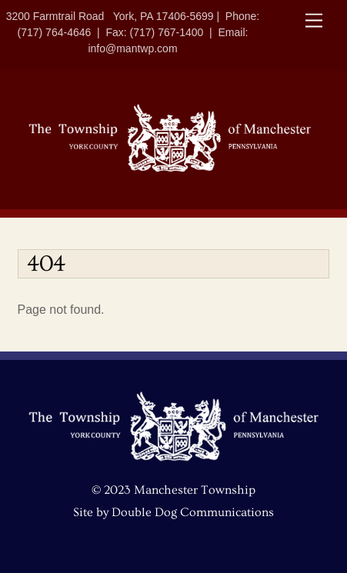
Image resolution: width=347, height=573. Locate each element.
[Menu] (314, 21)
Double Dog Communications (193, 512)
